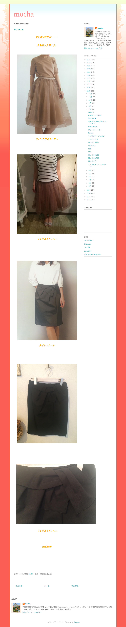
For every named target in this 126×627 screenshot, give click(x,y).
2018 (89, 81)
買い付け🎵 (92, 161)
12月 (91, 94)
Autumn (91, 112)
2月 (90, 183)
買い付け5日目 (93, 158)
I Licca (90, 133)
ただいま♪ (91, 146)
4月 (90, 177)
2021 (89, 72)
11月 (91, 97)
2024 (89, 63)
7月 (90, 109)
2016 (89, 88)
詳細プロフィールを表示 (93, 48)
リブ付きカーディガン (96, 136)
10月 (91, 100)
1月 (90, 186)
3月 (90, 180)
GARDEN (87, 251)
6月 (90, 170)
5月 (90, 173)
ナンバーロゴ (93, 139)
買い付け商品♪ (93, 142)
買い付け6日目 (93, 155)
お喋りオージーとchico (92, 255)
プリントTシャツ (94, 130)
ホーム (46, 586)
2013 (89, 193)
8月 (90, 106)
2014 (89, 190)
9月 (90, 103)
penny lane (88, 240)
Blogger (76, 622)
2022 (89, 69)
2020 (89, 75)
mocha (24, 14)
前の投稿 (74, 586)
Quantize (87, 244)
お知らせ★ (92, 118)
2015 (89, 91)
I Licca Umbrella (94, 115)
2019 (89, 78)
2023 (89, 66)
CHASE (87, 247)
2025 (89, 59)
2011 (89, 199)
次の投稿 (19, 586)
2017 (89, 85)
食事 (89, 149)
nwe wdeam (92, 127)
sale (89, 152)
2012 (89, 196)
